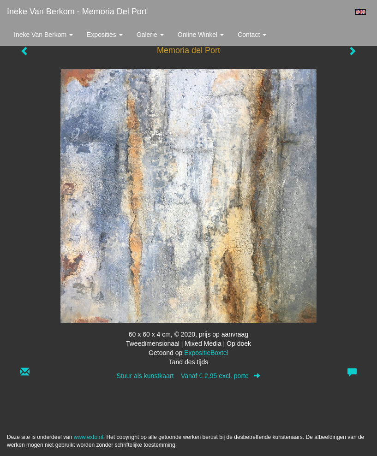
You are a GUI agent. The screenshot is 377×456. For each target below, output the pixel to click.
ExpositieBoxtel (206, 352)
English (360, 12)
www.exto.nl (88, 437)
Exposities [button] (105, 34)
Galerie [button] (150, 34)
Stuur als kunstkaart (189, 375)
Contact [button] (252, 34)
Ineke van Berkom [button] (43, 34)
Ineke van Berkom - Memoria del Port (77, 11)
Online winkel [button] (201, 34)
